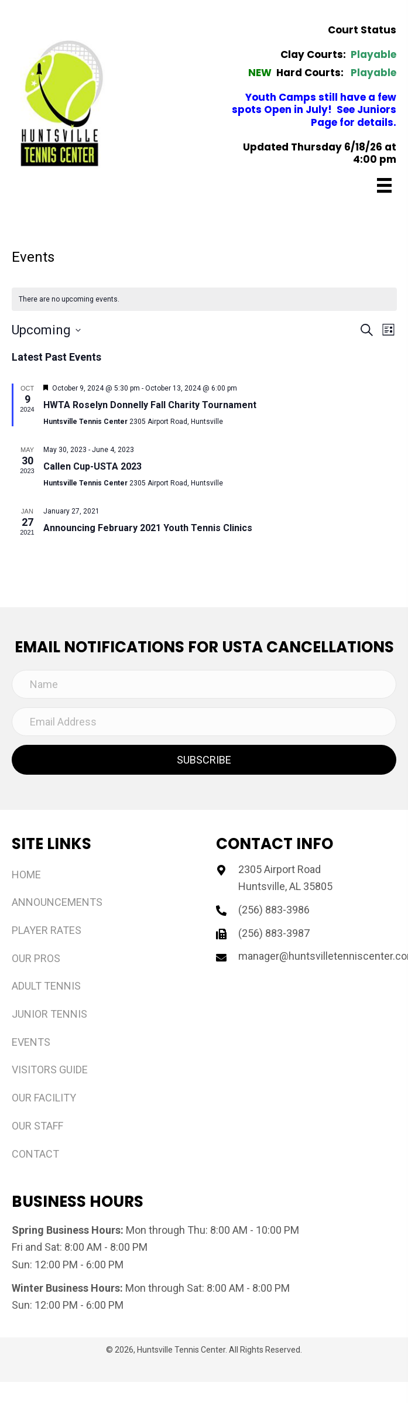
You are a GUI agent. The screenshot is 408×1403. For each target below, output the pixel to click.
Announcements (57, 902)
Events (31, 1042)
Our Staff (37, 1126)
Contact (35, 1154)
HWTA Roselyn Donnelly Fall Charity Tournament (149, 404)
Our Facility (44, 1097)
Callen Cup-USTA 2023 (92, 466)
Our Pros (36, 958)
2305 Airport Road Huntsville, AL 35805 (285, 878)
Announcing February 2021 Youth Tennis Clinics (147, 527)
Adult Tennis (46, 986)
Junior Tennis (49, 1014)
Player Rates (46, 930)
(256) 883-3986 (274, 910)
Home (26, 874)
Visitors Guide (50, 1069)
